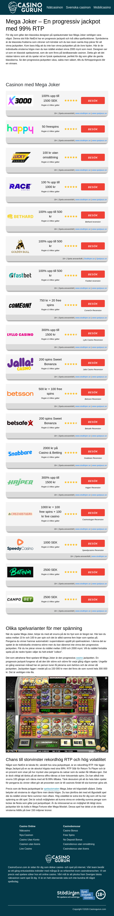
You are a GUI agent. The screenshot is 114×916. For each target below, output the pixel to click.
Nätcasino (24, 830)
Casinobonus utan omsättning (79, 844)
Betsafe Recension (93, 428)
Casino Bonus (70, 830)
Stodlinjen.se (89, 258)
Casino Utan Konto (29, 839)
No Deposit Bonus (72, 839)
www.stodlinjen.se (83, 113)
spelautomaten (51, 788)
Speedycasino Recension (93, 550)
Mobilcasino (102, 7)
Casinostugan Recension (92, 519)
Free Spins (69, 835)
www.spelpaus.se (99, 113)
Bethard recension (93, 222)
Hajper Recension (92, 487)
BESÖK (93, 101)
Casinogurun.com (97, 909)
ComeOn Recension (93, 310)
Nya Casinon (26, 835)
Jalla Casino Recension (93, 369)
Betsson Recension (93, 399)
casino (79, 658)
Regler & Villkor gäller (50, 105)
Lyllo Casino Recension (93, 340)
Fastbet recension (92, 281)
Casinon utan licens (29, 844)
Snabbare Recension (93, 458)
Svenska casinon (78, 7)
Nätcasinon (55, 7)
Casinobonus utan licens (76, 848)
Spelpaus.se (101, 258)
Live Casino (25, 848)
